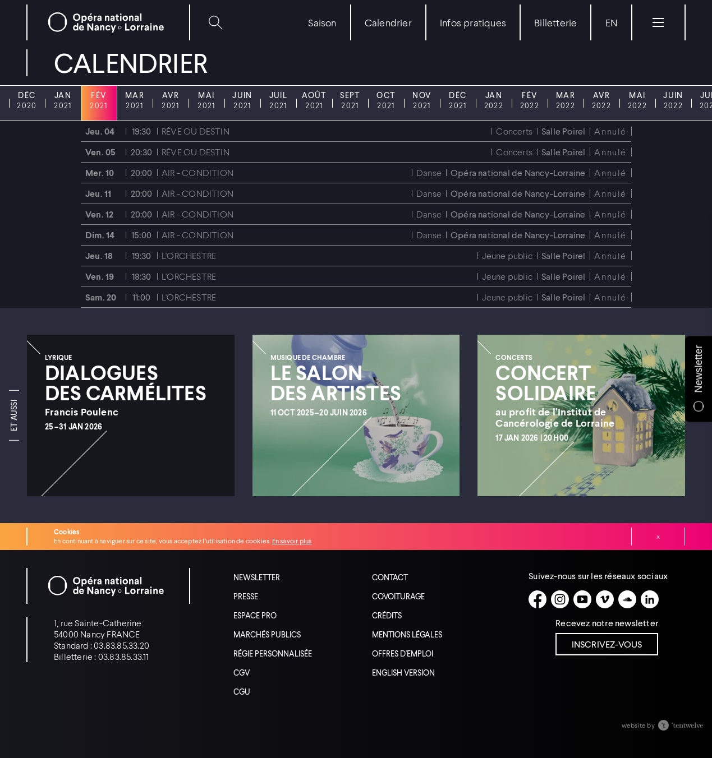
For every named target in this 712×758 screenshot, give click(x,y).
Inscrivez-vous (607, 644)
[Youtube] (582, 599)
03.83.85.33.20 (121, 645)
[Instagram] (560, 599)
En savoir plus (292, 541)
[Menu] (658, 22)
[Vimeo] (605, 599)
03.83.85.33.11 (123, 656)
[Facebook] (537, 599)
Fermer (658, 537)
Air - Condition (197, 172)
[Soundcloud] (627, 599)
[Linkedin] (650, 599)
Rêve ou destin (195, 131)
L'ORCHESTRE (189, 255)
